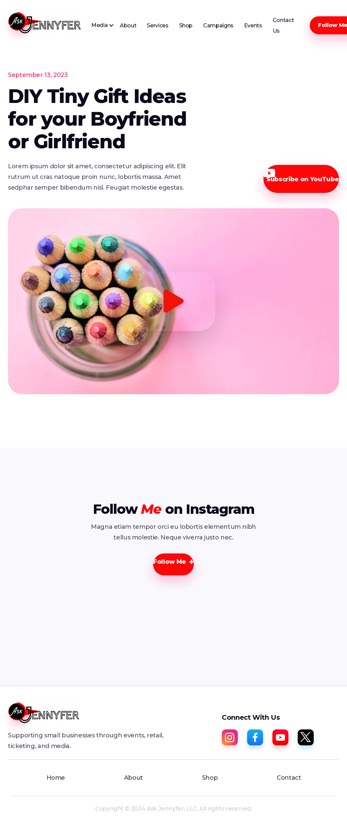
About (128, 25)
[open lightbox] (173, 301)
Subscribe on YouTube (301, 176)
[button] (103, 25)
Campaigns (218, 25)
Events (253, 25)
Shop (186, 25)
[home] (44, 23)
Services (157, 25)
